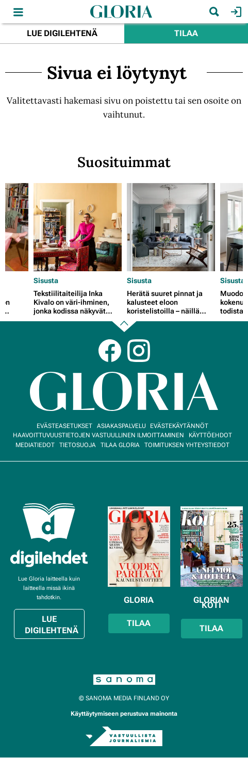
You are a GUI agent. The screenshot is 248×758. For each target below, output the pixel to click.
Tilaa (186, 33)
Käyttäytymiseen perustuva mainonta (124, 713)
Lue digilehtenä (62, 33)
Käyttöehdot (210, 435)
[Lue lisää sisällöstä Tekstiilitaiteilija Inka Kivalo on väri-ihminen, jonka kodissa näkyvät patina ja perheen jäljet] (78, 227)
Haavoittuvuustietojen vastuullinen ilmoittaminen (98, 435)
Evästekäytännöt (179, 426)
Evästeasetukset (64, 426)
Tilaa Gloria (120, 445)
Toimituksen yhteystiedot (186, 445)
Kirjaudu (234, 12)
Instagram (138, 350)
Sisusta (46, 280)
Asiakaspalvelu (121, 426)
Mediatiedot (35, 445)
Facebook (109, 350)
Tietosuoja (77, 445)
